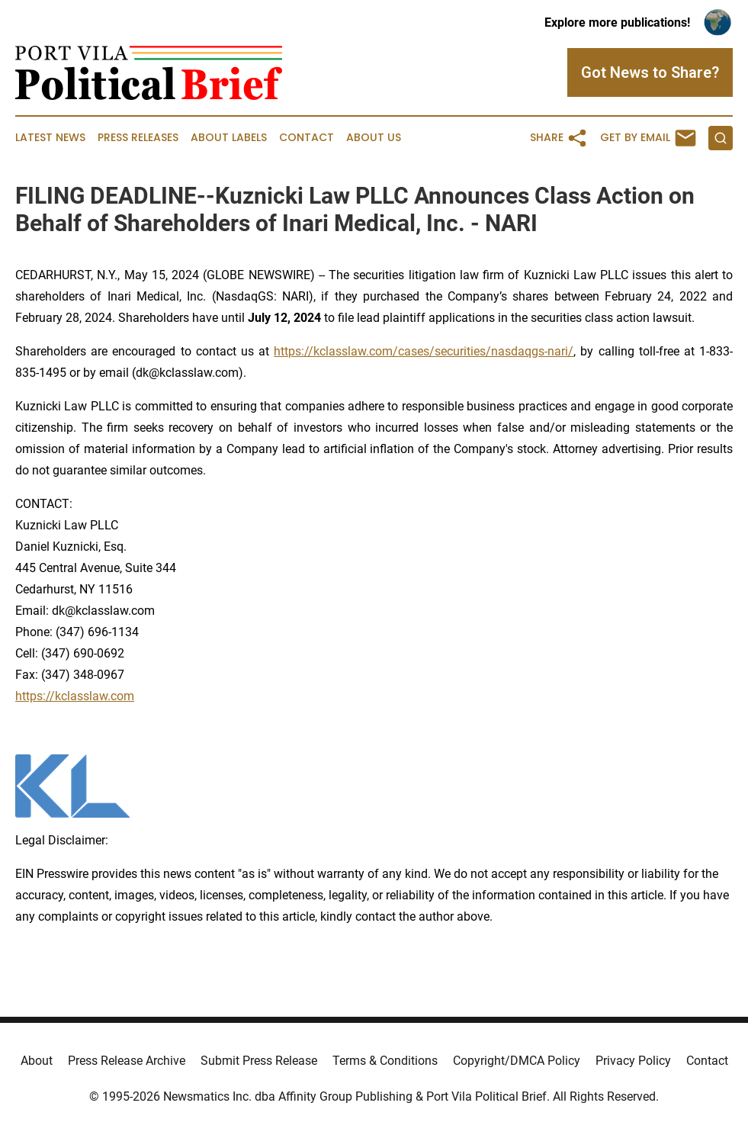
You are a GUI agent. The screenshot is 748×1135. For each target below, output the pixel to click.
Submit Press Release (259, 1060)
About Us (373, 137)
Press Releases (138, 137)
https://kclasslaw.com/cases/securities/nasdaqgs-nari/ (423, 351)
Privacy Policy (633, 1060)
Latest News (50, 137)
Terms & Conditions (385, 1060)
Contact (306, 137)
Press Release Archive (126, 1060)
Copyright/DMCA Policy (516, 1060)
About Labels (229, 137)
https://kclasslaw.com (74, 696)
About (37, 1060)
